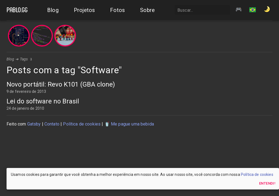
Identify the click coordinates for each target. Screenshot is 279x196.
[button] (252, 10)
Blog (10, 59)
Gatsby (34, 124)
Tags (24, 59)
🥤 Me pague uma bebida (129, 124)
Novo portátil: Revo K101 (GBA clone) (61, 84)
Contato (51, 124)
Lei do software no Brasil (43, 101)
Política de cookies (82, 124)
